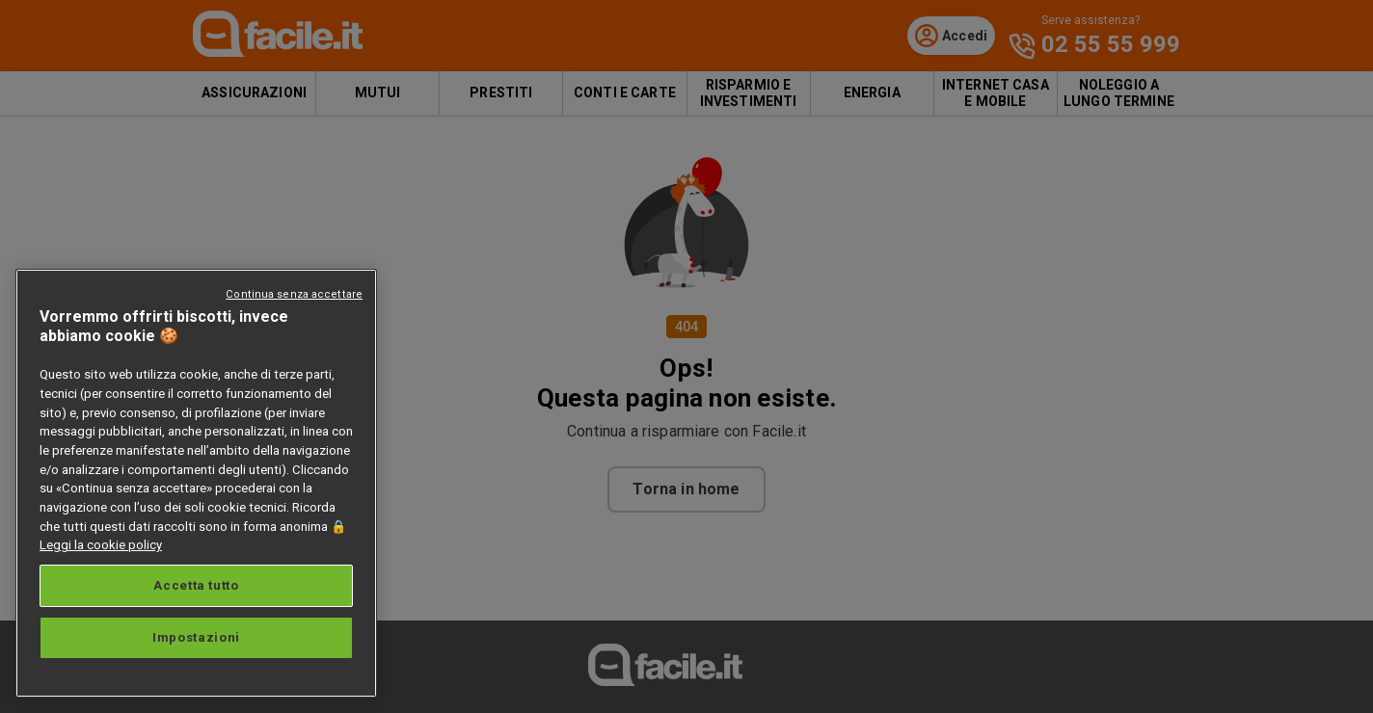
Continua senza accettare (294, 294)
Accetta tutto (196, 585)
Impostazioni (196, 637)
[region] (196, 483)
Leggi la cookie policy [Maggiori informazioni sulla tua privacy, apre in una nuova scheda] (101, 545)
